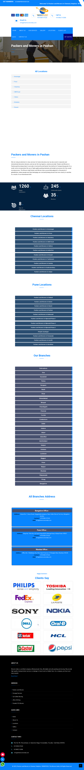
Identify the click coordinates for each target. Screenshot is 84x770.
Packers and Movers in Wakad (43, 297)
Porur (15, 81)
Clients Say (62, 30)
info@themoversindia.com (28, 23)
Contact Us (23, 37)
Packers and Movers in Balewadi (43, 314)
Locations (51, 30)
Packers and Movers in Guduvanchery (43, 268)
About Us (22, 30)
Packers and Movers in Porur (43, 233)
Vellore (16, 97)
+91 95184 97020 (42, 18)
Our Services (32, 30)
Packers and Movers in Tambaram (43, 259)
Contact (15, 730)
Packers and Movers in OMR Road (43, 242)
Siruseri (16, 107)
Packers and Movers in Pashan (43, 310)
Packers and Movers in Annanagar (43, 229)
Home (14, 30)
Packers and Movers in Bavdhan (43, 344)
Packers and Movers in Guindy (43, 263)
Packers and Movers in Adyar (43, 272)
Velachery (17, 87)
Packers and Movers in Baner (43, 302)
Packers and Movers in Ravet (43, 306)
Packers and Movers (18, 690)
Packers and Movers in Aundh (43, 340)
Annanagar (17, 76)
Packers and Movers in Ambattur (43, 250)
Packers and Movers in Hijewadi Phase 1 (43, 319)
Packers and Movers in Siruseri (43, 255)
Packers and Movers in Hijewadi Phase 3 (43, 327)
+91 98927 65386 (61, 18)
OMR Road (17, 92)
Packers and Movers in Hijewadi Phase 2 (43, 323)
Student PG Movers (18, 703)
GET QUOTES (68, 37)
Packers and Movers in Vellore (43, 246)
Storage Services (17, 693)
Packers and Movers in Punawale (43, 336)
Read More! (14, 676)
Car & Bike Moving (18, 697)
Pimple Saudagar (43, 332)
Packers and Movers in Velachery (43, 238)
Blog (14, 37)
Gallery (42, 30)
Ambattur (17, 102)
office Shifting (16, 700)
